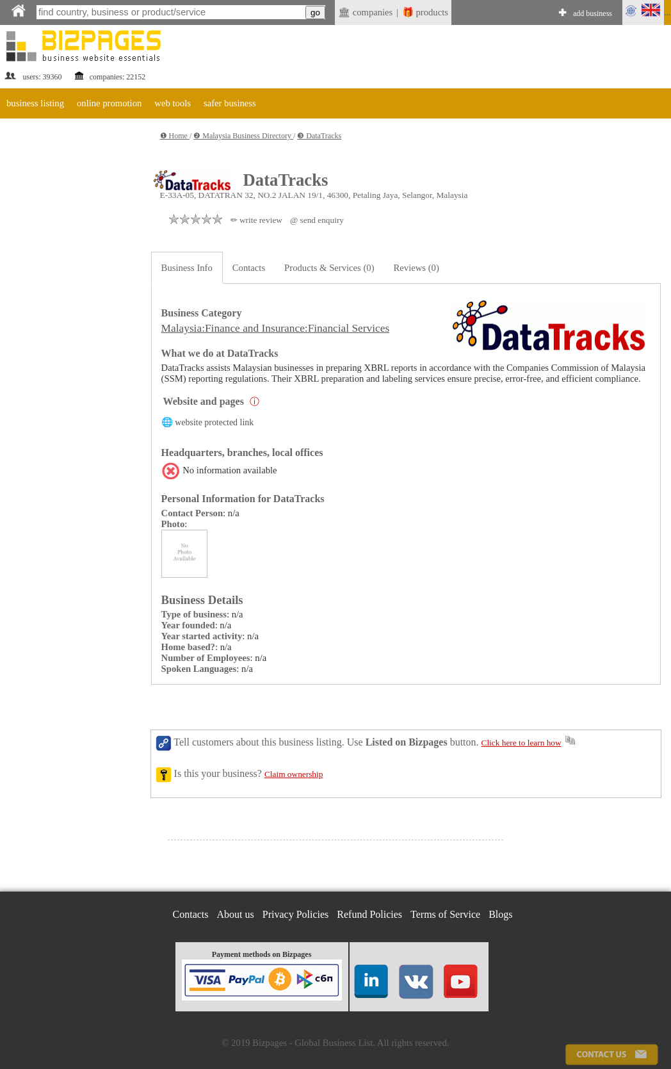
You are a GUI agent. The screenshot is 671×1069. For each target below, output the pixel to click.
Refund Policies (369, 914)
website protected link (214, 422)
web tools (172, 103)
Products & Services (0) (329, 268)
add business (592, 13)
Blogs (500, 914)
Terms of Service (445, 914)
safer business (230, 103)
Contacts (248, 268)
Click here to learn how (521, 742)
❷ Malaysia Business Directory (243, 135)
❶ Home (175, 135)
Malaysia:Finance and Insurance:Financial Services (275, 328)
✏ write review (256, 220)
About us (235, 914)
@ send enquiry (317, 220)
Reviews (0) (416, 268)
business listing (35, 103)
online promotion (109, 103)
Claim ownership (293, 774)
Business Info (187, 268)
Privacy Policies (296, 914)
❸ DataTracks (319, 135)
